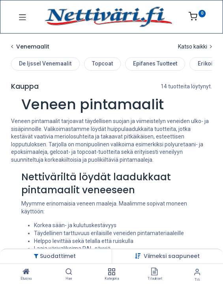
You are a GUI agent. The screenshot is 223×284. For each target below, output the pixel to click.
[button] (172, 256)
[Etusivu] (26, 272)
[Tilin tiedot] (197, 272)
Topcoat (102, 63)
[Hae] (69, 272)
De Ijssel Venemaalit (45, 63)
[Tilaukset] (154, 272)
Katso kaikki (195, 46)
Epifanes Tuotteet (155, 63)
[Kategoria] (111, 272)
